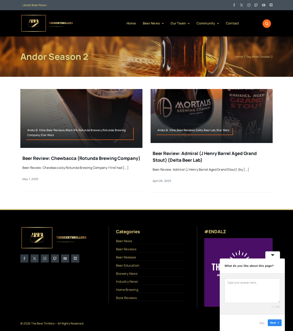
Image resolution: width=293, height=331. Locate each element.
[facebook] (234, 5)
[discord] (271, 5)
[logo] (47, 16)
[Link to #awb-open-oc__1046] (266, 23)
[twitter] (241, 5)
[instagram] (248, 5)
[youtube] (263, 5)
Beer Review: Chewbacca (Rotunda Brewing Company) (81, 158)
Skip (262, 322)
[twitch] (256, 5)
